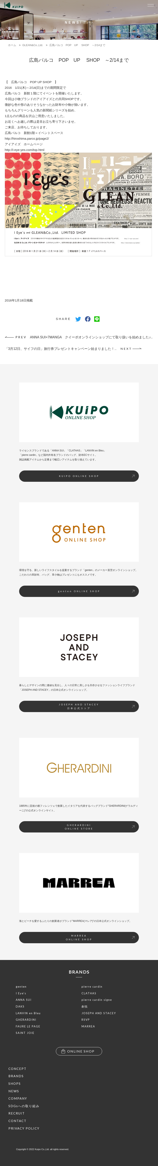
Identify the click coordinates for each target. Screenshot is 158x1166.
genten (21, 986)
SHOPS (14, 1083)
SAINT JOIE (25, 1033)
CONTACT (17, 1121)
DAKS (20, 1006)
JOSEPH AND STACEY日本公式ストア (96, 706)
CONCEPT (17, 1069)
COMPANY (17, 1098)
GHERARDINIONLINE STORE (99, 827)
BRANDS (79, 971)
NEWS (13, 1091)
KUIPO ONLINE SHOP (96, 476)
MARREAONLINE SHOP (100, 937)
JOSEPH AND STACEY (99, 1013)
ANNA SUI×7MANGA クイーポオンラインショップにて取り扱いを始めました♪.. (79, 337)
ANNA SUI (24, 999)
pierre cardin (92, 986)
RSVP (86, 1019)
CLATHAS (89, 993)
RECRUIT (16, 1113)
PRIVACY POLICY (24, 1128)
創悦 (85, 1006)
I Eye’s (21, 993)
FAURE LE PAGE (28, 1026)
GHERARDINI (26, 1019)
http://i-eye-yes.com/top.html (24, 150)
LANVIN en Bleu (28, 1013)
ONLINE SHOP (78, 1051)
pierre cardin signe (97, 999)
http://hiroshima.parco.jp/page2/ (27, 138)
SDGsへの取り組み (24, 1106)
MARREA (88, 1026)
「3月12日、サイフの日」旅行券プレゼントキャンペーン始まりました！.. (73, 348)
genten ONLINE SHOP (96, 591)
